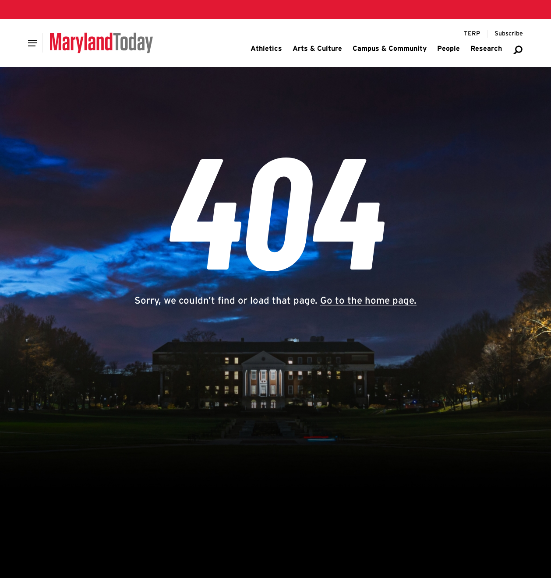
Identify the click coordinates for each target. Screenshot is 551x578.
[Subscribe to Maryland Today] (508, 34)
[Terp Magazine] (472, 34)
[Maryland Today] (101, 42)
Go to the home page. (368, 300)
